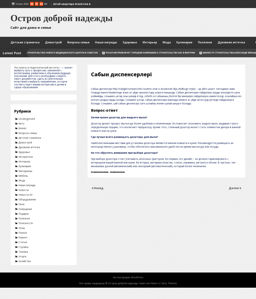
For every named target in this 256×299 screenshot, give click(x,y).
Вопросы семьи (78, 42)
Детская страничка (25, 42)
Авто (21, 123)
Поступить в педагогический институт (37, 67)
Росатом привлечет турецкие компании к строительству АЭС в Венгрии (157, 52)
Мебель (23, 175)
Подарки (23, 213)
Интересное (25, 156)
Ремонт (23, 237)
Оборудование (27, 199)
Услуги (22, 256)
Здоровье (130, 42)
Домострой (53, 42)
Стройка (23, 247)
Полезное (205, 42)
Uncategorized (26, 118)
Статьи (22, 242)
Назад (98, 188)
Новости (23, 190)
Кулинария (184, 42)
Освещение (25, 209)
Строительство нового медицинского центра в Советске (68, 52)
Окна (21, 204)
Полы (21, 228)
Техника (23, 251)
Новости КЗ (25, 194)
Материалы (25, 171)
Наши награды (106, 42)
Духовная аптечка (231, 42)
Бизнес (22, 128)
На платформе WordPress (128, 277)
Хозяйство (24, 261)
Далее (234, 188)
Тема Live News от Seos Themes (158, 283)
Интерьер (150, 42)
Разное (22, 232)
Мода (167, 42)
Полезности (25, 223)
